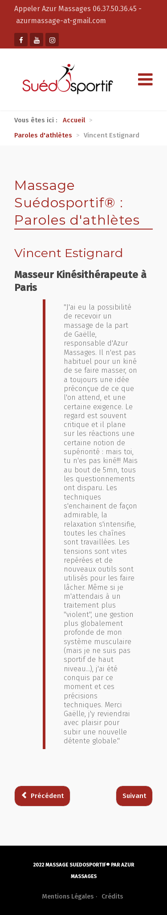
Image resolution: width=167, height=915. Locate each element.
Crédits (112, 896)
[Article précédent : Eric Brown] (42, 796)
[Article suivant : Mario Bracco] (134, 796)
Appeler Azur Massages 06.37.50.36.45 (76, 8)
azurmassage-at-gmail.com (61, 20)
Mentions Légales (68, 896)
